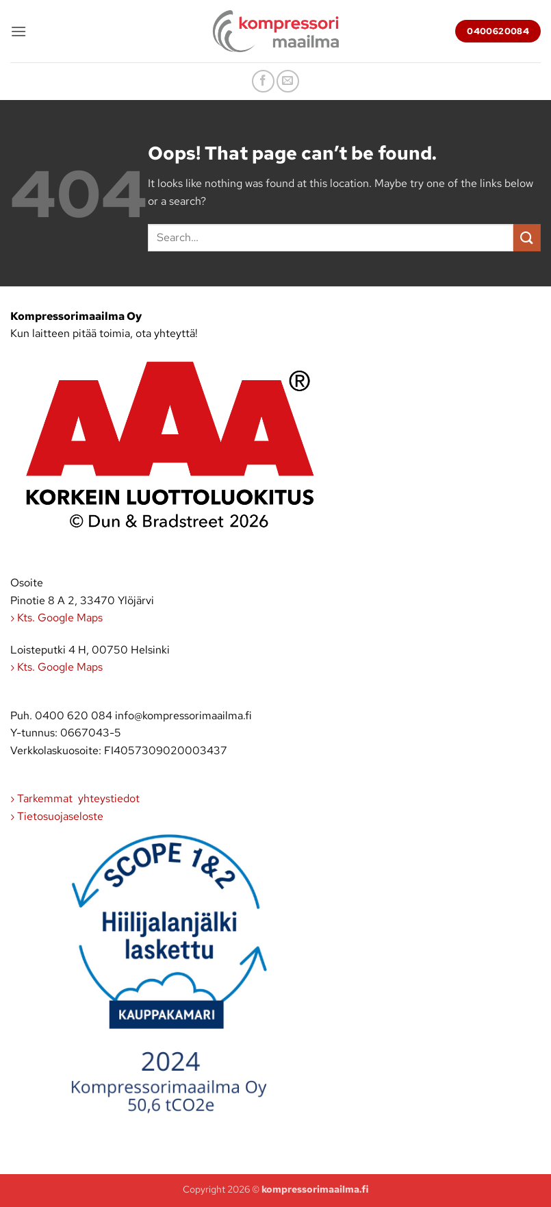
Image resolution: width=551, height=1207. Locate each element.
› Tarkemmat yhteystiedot (75, 798)
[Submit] (527, 237)
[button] (18, 31)
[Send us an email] (288, 81)
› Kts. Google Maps (56, 617)
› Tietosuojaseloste (56, 816)
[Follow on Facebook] (263, 81)
